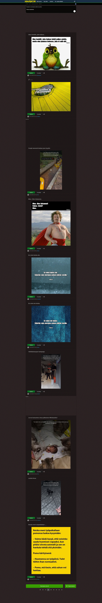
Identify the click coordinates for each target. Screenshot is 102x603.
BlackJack (39, 75)
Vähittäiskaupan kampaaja (36, 351)
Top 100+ (46, 1)
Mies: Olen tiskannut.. (35, 199)
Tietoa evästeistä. (30, 9)
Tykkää (31, 73)
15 (51, 589)
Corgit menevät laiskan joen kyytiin (39, 148)
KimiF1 (38, 393)
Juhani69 (39, 299)
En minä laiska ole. (34, 255)
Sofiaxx (38, 116)
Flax (38, 194)
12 (59, 589)
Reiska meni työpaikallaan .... (37, 524)
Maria (38, 250)
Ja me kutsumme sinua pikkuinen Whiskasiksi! (42, 417)
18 (42, 589)
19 (40, 589)
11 (61, 589)
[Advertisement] (51, 23)
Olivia (38, 579)
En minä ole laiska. (34, 303)
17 (45, 589)
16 (48, 589)
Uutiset (51, 1)
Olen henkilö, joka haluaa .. (36, 34)
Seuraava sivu (44, 586)
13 (56, 589)
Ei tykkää (39, 73)
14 (53, 589)
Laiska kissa (32, 478)
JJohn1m (39, 520)
